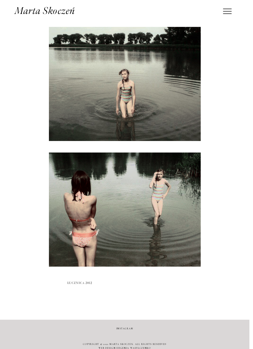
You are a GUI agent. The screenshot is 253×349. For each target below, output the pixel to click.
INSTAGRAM (124, 328)
